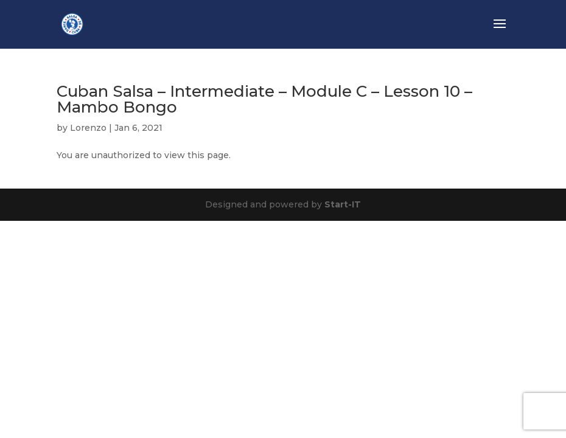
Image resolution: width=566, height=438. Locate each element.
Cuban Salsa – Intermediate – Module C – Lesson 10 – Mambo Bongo (264, 99)
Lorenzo (88, 127)
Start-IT (342, 204)
